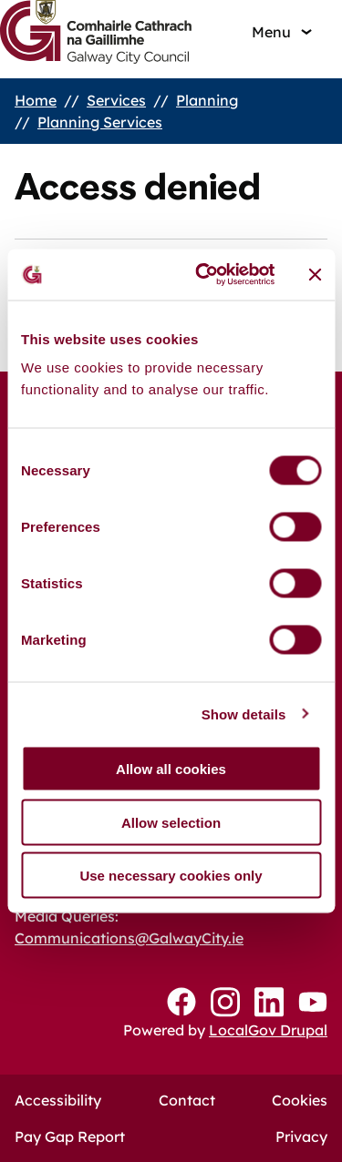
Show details (244, 713)
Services (116, 100)
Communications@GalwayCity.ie (129, 938)
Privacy (301, 1136)
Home (36, 100)
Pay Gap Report (70, 1136)
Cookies (299, 1100)
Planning (207, 100)
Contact (187, 1100)
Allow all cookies (171, 769)
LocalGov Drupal (268, 1030)
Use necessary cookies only (170, 875)
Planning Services (99, 122)
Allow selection (171, 822)
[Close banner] (314, 274)
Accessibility (58, 1100)
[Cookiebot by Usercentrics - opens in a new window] (204, 275)
